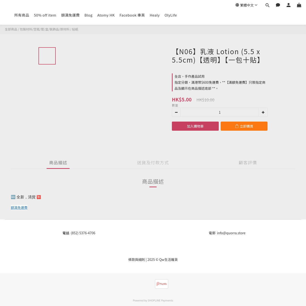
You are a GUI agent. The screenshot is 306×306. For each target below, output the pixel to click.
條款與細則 (136, 259)
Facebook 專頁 (132, 15)
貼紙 (75, 29)
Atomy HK (106, 15)
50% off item (45, 15)
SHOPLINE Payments (160, 300)
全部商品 (11, 29)
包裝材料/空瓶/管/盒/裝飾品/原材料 (44, 29)
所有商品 (21, 15)
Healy (155, 15)
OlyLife (170, 15)
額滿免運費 (70, 15)
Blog (88, 15)
